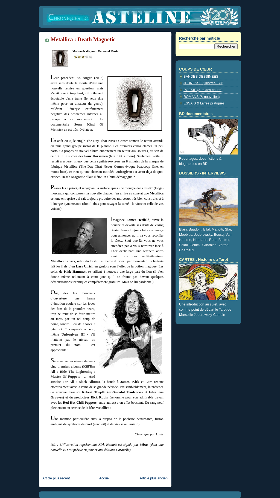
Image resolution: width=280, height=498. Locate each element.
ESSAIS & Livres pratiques (203, 103)
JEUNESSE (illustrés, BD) (203, 83)
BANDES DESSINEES (200, 76)
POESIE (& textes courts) (202, 90)
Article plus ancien (154, 478)
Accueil (104, 478)
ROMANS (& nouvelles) (201, 97)
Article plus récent (56, 478)
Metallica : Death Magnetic (83, 39)
